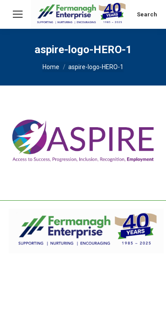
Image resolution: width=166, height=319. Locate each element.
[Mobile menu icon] (18, 14)
